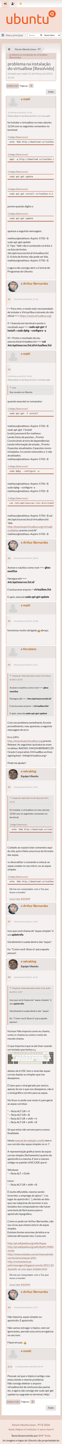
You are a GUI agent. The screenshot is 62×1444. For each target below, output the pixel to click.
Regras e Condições (26, 1429)
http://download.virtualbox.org (24, 740)
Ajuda (11, 1429)
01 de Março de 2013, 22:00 (19, 376)
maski (27, 1351)
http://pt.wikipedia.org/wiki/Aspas (26, 1243)
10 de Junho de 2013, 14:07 (26, 922)
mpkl (26, 99)
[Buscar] (41, 35)
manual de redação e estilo (30, 1140)
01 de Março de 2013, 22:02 (26, 558)
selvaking (29, 771)
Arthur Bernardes (35, 283)
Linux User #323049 (19, 898)
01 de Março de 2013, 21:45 (20, 112)
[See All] (9, 49)
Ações (51, 91)
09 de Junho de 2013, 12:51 (26, 665)
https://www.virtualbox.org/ (36, 315)
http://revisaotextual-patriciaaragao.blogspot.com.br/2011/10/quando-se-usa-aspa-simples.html (30, 1265)
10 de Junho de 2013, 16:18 (26, 977)
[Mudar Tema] (20, 3)
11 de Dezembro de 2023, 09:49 (29, 1366)
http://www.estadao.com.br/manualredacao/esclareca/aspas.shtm (30, 1256)
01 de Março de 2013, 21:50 (26, 299)
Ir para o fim (12, 86)
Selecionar (22, 137)
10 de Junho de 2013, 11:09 (26, 787)
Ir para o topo (13, 1402)
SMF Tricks (44, 1435)
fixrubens (29, 649)
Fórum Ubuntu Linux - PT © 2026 (31, 1424)
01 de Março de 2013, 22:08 (26, 621)
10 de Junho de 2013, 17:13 (26, 1307)
